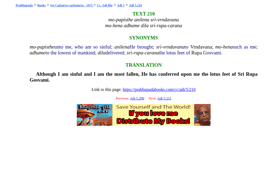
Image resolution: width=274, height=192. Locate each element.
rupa (138, 52)
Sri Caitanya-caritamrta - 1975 (71, 5)
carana (152, 52)
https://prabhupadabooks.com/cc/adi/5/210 (159, 89)
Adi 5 (120, 5)
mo (33, 47)
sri (159, 47)
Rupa (196, 52)
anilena (122, 47)
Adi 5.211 (164, 98)
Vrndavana (201, 47)
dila (101, 52)
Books (41, 5)
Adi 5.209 (137, 98)
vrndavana (174, 47)
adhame (37, 52)
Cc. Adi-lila (104, 5)
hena (228, 47)
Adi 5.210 (135, 5)
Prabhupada (24, 5)
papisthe (45, 47)
